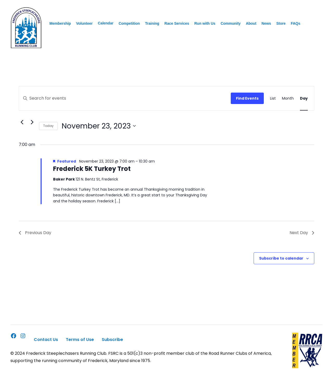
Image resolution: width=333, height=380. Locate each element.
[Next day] (32, 122)
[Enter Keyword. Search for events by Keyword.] (125, 98)
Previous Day (35, 233)
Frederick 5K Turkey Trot (92, 168)
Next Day (302, 233)
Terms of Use (80, 340)
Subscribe (112, 340)
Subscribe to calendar (281, 258)
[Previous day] (22, 122)
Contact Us (46, 340)
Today (48, 126)
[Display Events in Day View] (304, 98)
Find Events (247, 98)
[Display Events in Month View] (288, 98)
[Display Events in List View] (273, 98)
